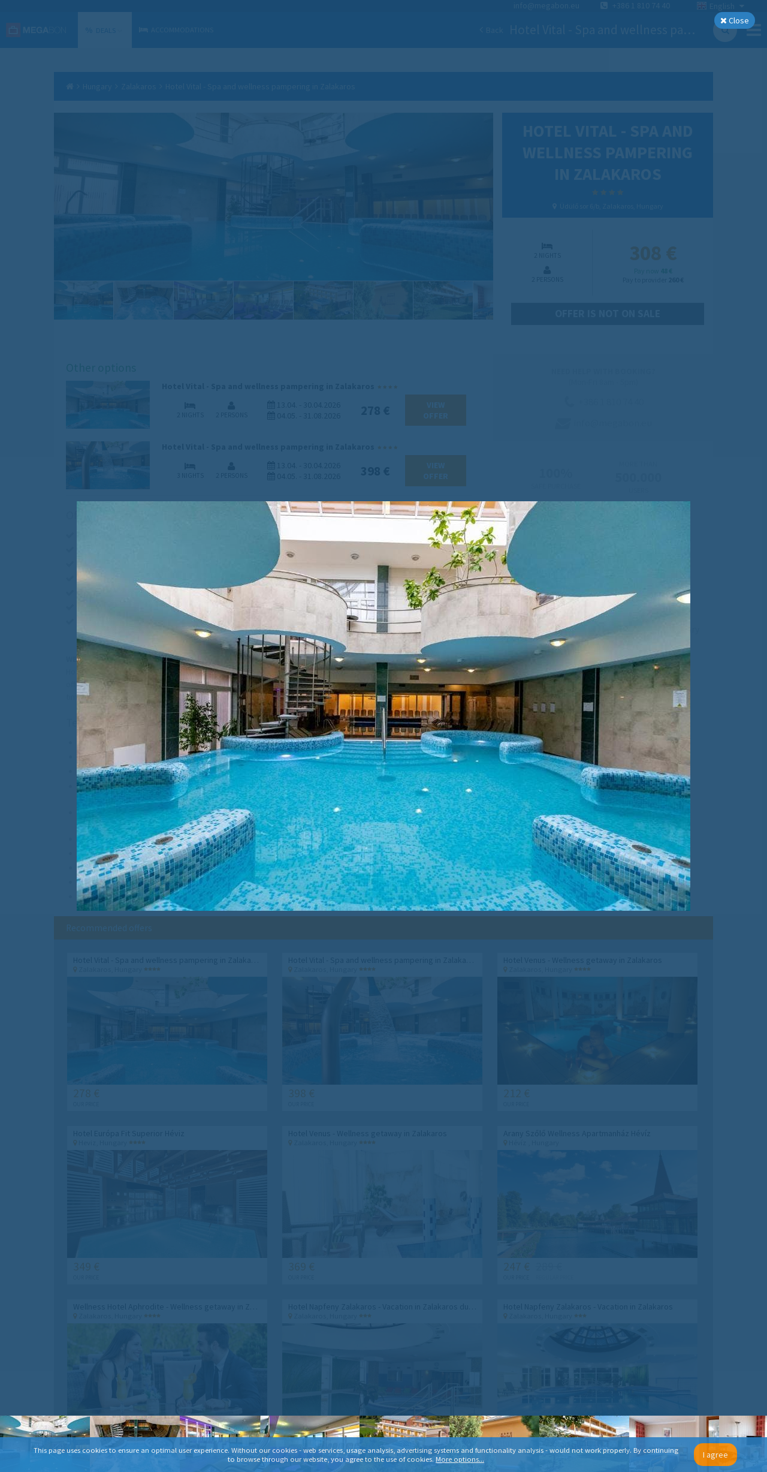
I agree (715, 1454)
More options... (460, 1459)
